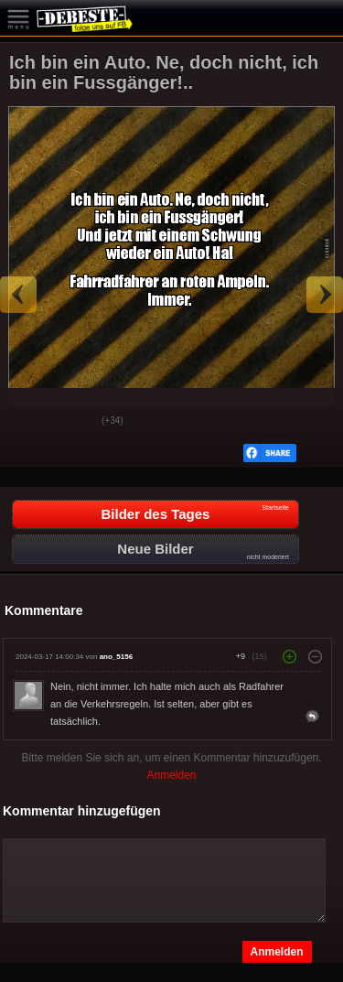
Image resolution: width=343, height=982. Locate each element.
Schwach (74, 422)
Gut (28, 422)
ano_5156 (116, 657)
